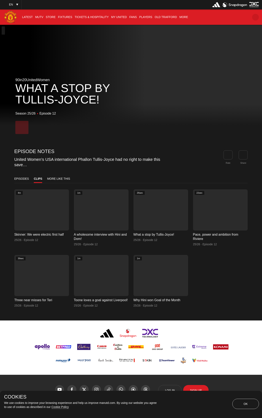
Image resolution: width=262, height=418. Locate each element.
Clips (38, 178)
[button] (10, 4)
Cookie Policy (60, 407)
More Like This (58, 178)
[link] (243, 154)
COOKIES (15, 397)
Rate (228, 163)
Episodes (21, 178)
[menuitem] (27, 17)
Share (243, 163)
